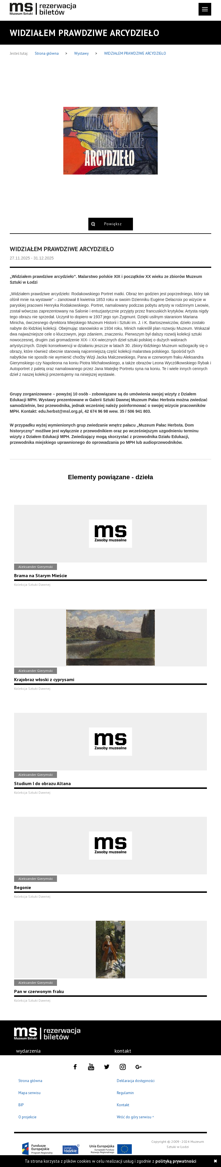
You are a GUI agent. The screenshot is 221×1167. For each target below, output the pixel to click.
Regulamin (125, 1092)
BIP (21, 1104)
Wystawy (81, 53)
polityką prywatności (175, 1161)
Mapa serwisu (29, 1092)
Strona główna (47, 53)
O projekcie (27, 1117)
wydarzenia (28, 1050)
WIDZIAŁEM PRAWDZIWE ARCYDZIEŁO (135, 53)
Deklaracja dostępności (136, 1080)
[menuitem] (28, 1051)
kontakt (123, 1050)
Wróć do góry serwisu (135, 1117)
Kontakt (123, 1104)
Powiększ (113, 223)
